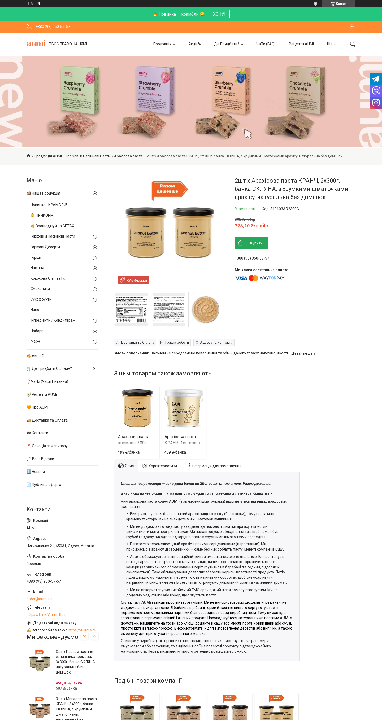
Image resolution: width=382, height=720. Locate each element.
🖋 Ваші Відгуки (40, 459)
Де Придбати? (226, 44)
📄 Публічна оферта (44, 484)
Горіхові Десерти (45, 247)
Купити (256, 243)
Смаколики (40, 289)
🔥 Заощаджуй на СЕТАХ (52, 226)
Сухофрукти (41, 299)
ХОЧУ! (219, 14)
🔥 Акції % (35, 356)
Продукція (162, 44)
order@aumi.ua (40, 599)
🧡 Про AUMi (37, 407)
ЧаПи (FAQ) (266, 44)
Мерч (35, 341)
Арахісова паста (128, 156)
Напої (35, 310)
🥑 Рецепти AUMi (42, 394)
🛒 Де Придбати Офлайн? (49, 368)
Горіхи (36, 257)
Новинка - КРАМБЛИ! (49, 205)
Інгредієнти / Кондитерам (53, 320)
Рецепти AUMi (301, 44)
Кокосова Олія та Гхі (48, 278)
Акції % (194, 44)
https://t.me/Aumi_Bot (46, 614)
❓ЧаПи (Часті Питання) (47, 381)
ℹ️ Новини (36, 471)
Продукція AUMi (48, 156)
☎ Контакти (37, 433)
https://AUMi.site (82, 630)
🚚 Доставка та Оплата (47, 420)
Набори (37, 331)
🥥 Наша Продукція (43, 193)
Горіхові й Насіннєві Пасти (88, 156)
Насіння (37, 268)
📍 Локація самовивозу (47, 446)
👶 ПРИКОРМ (42, 215)
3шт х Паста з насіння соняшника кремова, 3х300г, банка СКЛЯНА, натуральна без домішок (76, 661)
